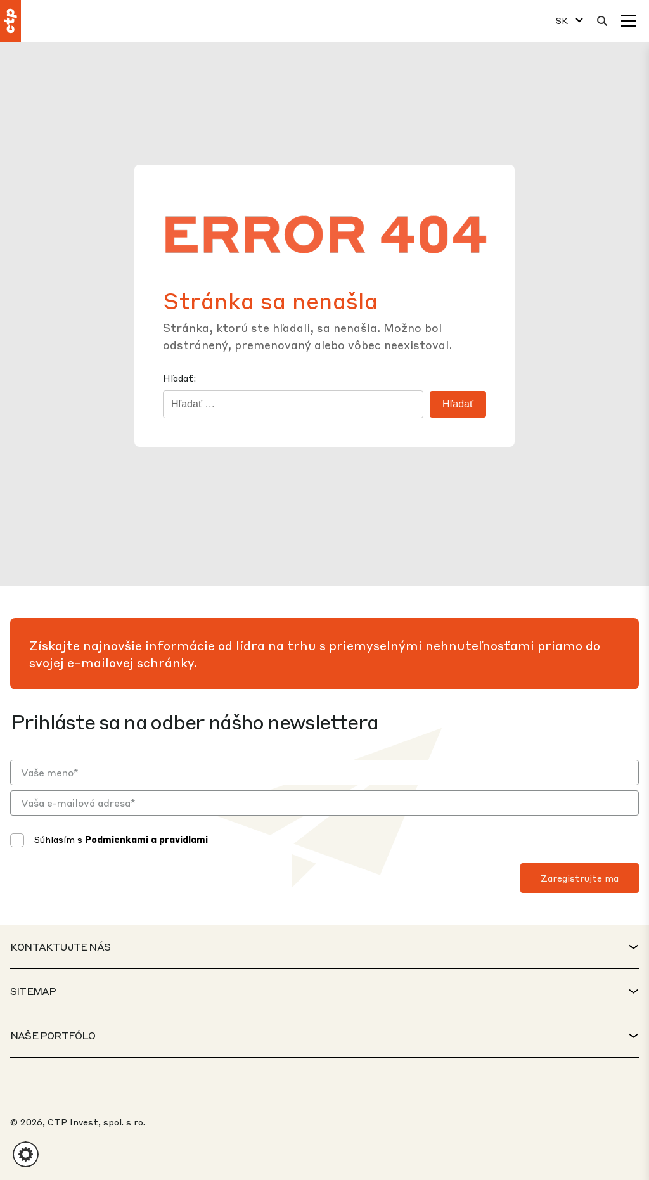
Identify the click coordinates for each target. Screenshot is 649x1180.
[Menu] (628, 21)
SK (562, 20)
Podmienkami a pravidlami (146, 839)
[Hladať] (602, 21)
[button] (26, 1154)
